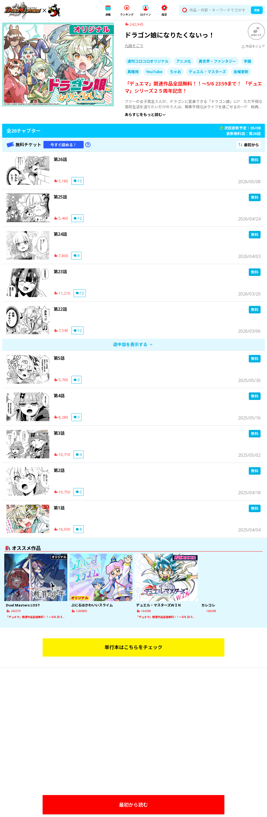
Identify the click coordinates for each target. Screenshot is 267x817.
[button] (108, 10)
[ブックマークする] (256, 35)
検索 (256, 10)
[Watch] (134, 747)
